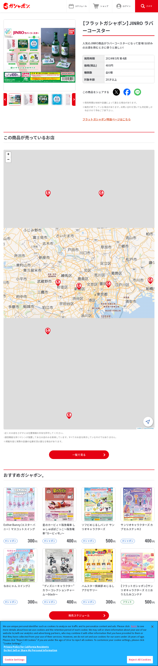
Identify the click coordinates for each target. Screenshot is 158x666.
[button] (5, 99)
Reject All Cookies (140, 659)
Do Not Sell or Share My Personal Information (30, 650)
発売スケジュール (79, 615)
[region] (79, 643)
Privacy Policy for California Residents (26, 646)
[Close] (152, 626)
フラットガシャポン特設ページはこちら (107, 119)
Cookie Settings (15, 659)
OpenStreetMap (149, 428)
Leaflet (139, 428)
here (134, 626)
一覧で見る (79, 455)
